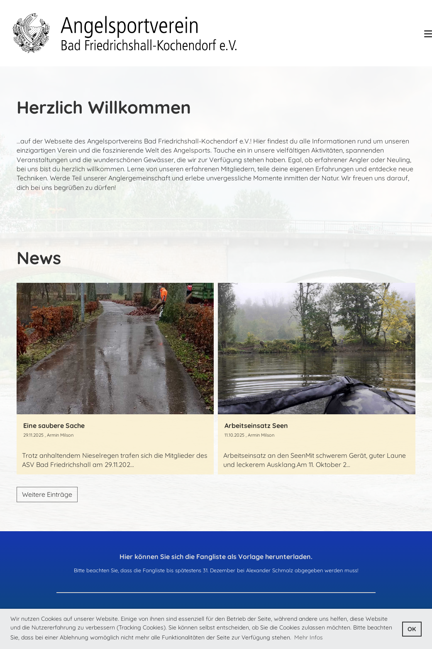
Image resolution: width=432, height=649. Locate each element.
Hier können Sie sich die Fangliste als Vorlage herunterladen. (216, 556)
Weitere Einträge (47, 494)
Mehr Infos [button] (308, 637)
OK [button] (412, 629)
